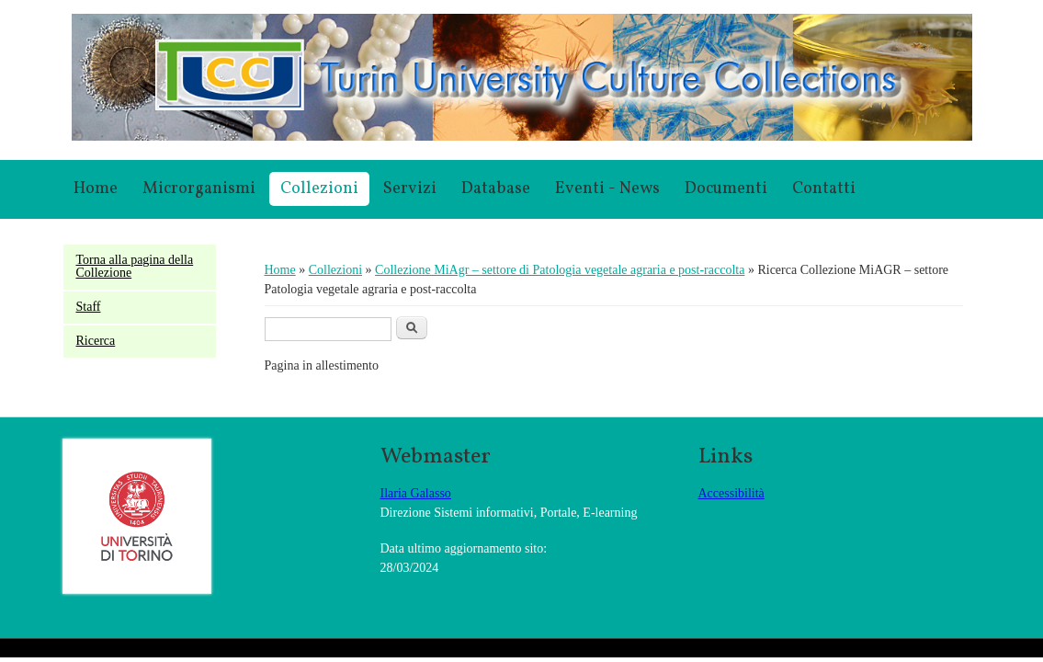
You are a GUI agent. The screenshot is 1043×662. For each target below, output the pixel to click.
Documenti (726, 188)
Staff (88, 307)
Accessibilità (731, 493)
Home (96, 188)
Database (495, 188)
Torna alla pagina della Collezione (135, 266)
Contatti (824, 188)
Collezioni (319, 188)
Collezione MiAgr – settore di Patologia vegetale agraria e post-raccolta (559, 270)
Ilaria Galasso (415, 493)
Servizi (409, 188)
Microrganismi (198, 188)
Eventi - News (607, 188)
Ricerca (96, 341)
